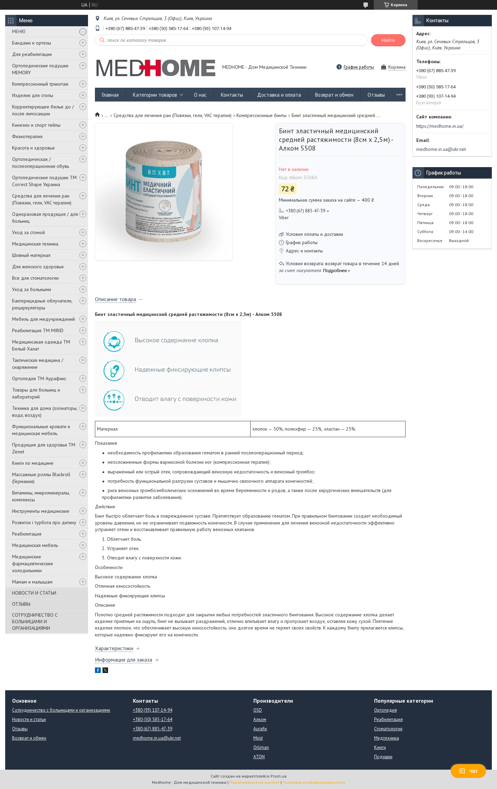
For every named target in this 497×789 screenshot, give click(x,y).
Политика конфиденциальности (314, 782)
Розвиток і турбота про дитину (44, 522)
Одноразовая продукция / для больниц (45, 217)
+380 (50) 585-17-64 (152, 719)
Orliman (261, 747)
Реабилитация (26, 534)
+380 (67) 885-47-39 (152, 729)
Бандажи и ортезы (31, 43)
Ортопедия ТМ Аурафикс (39, 378)
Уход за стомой (28, 232)
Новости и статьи (29, 719)
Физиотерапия (27, 136)
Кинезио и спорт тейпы (36, 125)
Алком (259, 719)
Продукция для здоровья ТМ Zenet (43, 448)
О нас (200, 94)
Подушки (383, 757)
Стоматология (388, 729)
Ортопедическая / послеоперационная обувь (40, 162)
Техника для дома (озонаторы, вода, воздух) (44, 411)
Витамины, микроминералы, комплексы (41, 496)
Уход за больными (31, 289)
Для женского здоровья (38, 266)
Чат (468, 771)
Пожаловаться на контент (255, 782)
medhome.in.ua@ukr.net (441, 149)
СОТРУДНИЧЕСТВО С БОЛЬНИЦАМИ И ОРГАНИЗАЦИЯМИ (35, 621)
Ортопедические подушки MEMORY (40, 69)
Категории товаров (155, 94)
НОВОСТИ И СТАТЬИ (34, 593)
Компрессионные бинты (261, 115)
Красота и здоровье (33, 148)
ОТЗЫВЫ (21, 604)
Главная (110, 94)
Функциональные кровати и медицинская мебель (41, 429)
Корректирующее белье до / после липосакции (43, 110)
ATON (259, 757)
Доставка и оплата (279, 94)
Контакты (232, 94)
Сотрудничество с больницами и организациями (61, 710)
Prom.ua (278, 776)
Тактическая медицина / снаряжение (37, 363)
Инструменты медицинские (40, 511)
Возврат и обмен (334, 94)
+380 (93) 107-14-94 (152, 710)
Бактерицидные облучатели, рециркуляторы (42, 304)
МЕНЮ (19, 31)
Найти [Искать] (388, 40)
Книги (380, 747)
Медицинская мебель (35, 545)
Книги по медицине (32, 463)
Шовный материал (31, 255)
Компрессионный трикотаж (40, 84)
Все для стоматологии (35, 278)
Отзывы (376, 94)
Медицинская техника (35, 244)
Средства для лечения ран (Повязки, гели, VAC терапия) (41, 199)
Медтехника (386, 738)
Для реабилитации (32, 54)
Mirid (258, 738)
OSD (257, 710)
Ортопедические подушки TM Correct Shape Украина (44, 180)
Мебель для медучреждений (43, 319)
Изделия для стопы (32, 95)
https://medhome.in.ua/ (440, 126)
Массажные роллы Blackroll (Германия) (41, 477)
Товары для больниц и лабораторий (36, 393)
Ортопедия (385, 710)
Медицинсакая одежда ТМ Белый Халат (41, 345)
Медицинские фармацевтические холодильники (32, 564)
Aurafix (260, 729)
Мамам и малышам (32, 582)
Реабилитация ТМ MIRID (38, 330)
